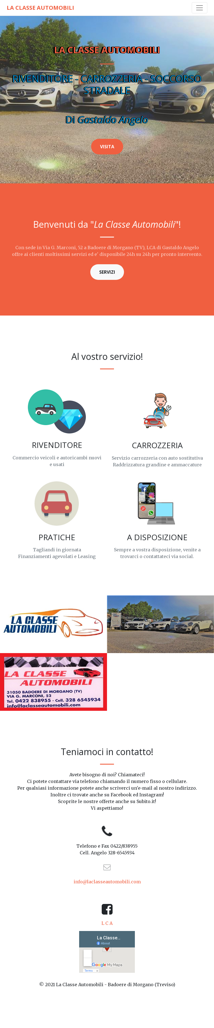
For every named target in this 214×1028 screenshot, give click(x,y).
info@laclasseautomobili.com (107, 881)
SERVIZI (107, 272)
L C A (107, 923)
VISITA (107, 147)
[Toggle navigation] (199, 7)
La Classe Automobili (40, 7)
